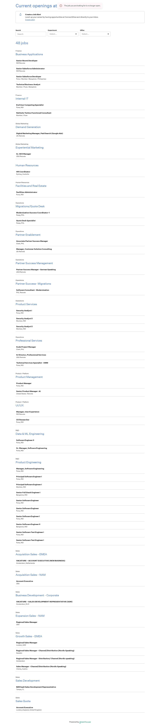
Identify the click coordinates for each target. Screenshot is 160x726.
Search (18, 30)
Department (52, 30)
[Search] (31, 34)
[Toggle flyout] (76, 34)
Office (82, 30)
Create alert (30, 20)
